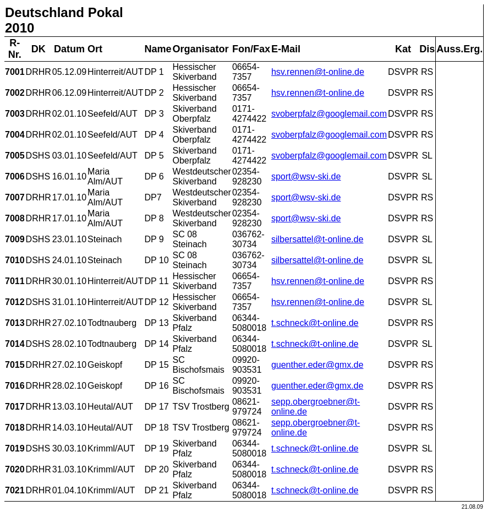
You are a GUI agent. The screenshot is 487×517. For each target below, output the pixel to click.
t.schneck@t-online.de (315, 323)
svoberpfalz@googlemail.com (329, 113)
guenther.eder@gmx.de (317, 364)
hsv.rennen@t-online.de (317, 72)
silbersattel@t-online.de (317, 239)
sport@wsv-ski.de (306, 176)
